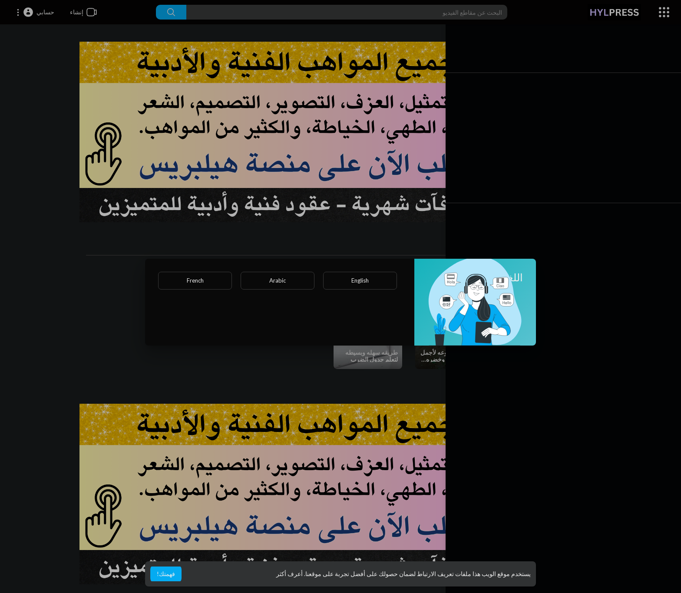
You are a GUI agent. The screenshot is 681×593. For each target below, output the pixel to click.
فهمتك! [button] (166, 573)
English (360, 280)
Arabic (277, 280)
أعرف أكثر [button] (289, 573)
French (195, 280)
